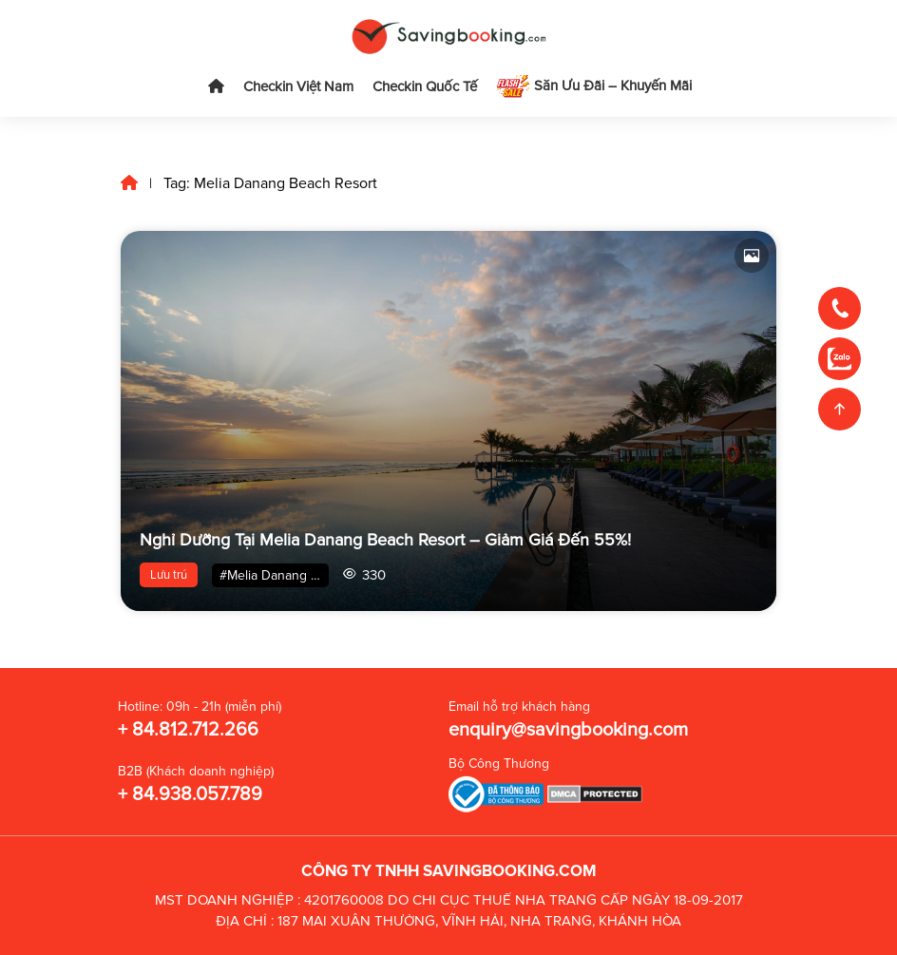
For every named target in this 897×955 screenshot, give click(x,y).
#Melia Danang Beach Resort (274, 575)
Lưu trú (168, 575)
